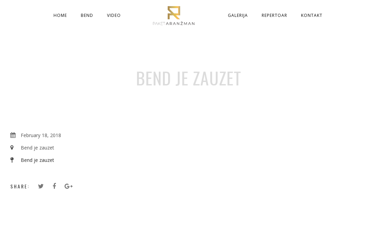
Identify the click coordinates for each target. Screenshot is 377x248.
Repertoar (274, 15)
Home (60, 15)
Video (114, 15)
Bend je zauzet (37, 160)
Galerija (238, 15)
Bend (87, 15)
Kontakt (311, 15)
